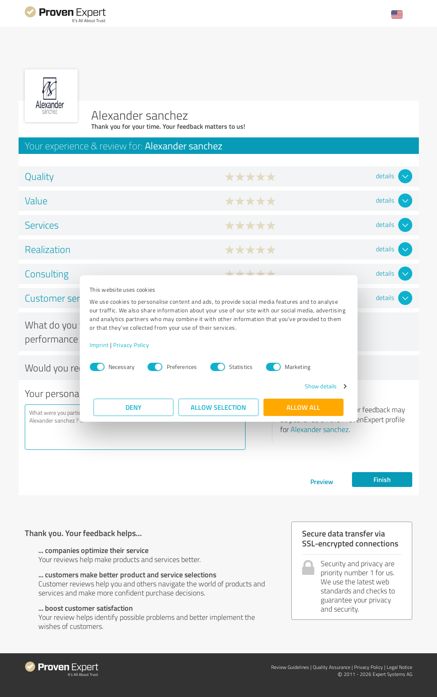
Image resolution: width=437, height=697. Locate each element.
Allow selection (218, 407)
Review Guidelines (290, 667)
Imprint (103, 345)
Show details (317, 386)
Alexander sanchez (320, 429)
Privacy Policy (135, 345)
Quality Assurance (331, 667)
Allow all (304, 407)
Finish (382, 479)
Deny (133, 407)
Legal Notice (399, 667)
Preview (321, 481)
